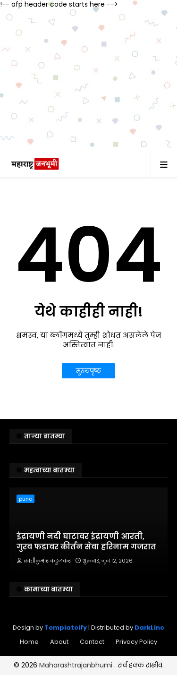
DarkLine (149, 627)
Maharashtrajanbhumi (76, 665)
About (59, 641)
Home (29, 641)
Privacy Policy (136, 641)
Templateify (65, 627)
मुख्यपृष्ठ (88, 371)
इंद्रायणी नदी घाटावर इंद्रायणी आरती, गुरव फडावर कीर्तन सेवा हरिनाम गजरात (86, 541)
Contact (92, 641)
